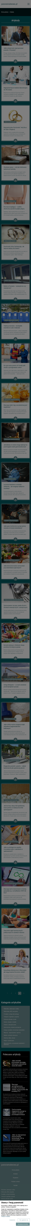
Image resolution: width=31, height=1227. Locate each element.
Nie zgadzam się (24, 1220)
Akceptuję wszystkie (23, 1224)
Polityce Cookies (5, 1216)
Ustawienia (12, 1220)
